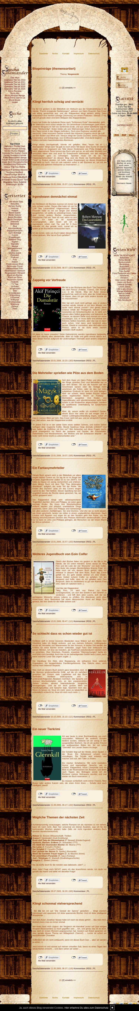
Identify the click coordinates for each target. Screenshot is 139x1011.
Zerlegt (15, 306)
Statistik (15, 282)
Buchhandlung (14, 228)
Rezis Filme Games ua (14, 98)
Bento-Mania (124, 260)
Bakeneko (124, 258)
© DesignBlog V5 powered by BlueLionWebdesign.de (26, 1004)
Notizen (14, 250)
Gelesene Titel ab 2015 (14, 84)
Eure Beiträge (15, 233)
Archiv (55, 53)
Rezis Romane (14, 91)
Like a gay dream (124, 289)
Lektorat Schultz (124, 284)
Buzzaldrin (124, 266)
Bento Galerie (15, 215)
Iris (40, 911)
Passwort (15, 255)
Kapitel (15, 242)
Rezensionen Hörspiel (15, 273)
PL (94, 184)
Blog (15, 226)
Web (15, 291)
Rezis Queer (14, 100)
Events (15, 235)
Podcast (15, 257)
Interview (15, 222)
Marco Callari (124, 293)
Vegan (15, 102)
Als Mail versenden (46, 176)
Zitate (14, 308)
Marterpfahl (124, 295)
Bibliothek (14, 224)
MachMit (15, 244)
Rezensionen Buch (14, 264)
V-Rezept (15, 300)
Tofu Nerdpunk (124, 300)
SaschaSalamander (41, 184)
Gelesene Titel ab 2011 (14, 82)
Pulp (15, 259)
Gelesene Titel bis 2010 (15, 80)
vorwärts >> (70, 88)
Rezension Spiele (15, 279)
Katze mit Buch (124, 282)
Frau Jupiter (124, 271)
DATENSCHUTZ (124, 125)
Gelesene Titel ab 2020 (14, 86)
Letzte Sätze (124, 287)
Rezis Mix (14, 93)
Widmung (15, 304)
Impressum (79, 53)
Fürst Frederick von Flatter (124, 273)
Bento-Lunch (124, 262)
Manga (15, 246)
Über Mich (14, 78)
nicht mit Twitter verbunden (74, 173)
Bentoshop (124, 264)
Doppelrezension (15, 230)
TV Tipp (14, 284)
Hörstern (124, 278)
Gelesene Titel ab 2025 (14, 89)
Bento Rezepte (15, 217)
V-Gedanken (14, 293)
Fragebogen (14, 237)
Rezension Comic (15, 266)
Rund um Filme (15, 277)
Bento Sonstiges (14, 219)
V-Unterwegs (15, 302)
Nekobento (124, 298)
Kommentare (79, 184)
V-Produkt (14, 297)
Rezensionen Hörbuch (15, 271)
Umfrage (15, 286)
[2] (63, 88)
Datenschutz (94, 53)
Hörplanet (124, 275)
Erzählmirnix (124, 269)
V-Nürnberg (15, 295)
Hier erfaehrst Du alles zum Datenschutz (86, 1007)
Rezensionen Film (15, 268)
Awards (14, 210)
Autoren (15, 208)
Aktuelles (15, 204)
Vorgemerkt (15, 288)
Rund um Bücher (15, 275)
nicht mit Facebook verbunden (40, 173)
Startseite (43, 53)
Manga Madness (124, 291)
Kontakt (65, 53)
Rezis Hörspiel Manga (15, 95)
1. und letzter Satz (15, 201)
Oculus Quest (15, 253)
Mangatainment (15, 248)
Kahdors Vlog (15, 239)
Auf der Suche (14, 206)
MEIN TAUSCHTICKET (124, 255)
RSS (89, 184)
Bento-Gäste (15, 213)
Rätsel (15, 262)
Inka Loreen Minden (124, 280)
